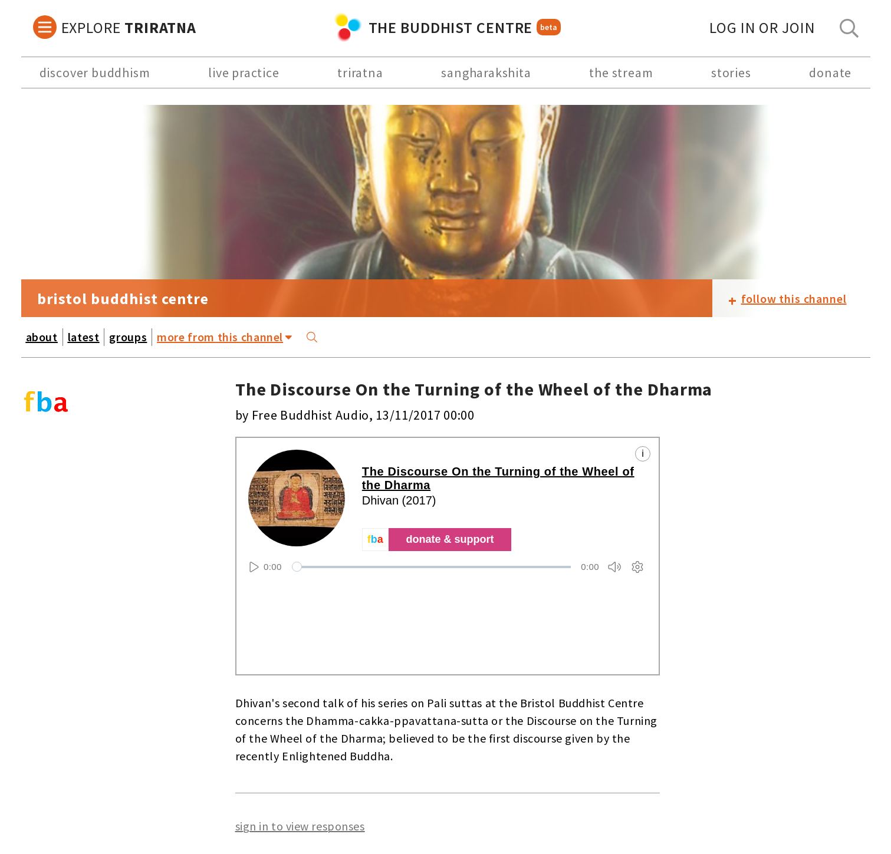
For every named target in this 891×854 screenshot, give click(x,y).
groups (128, 336)
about (42, 336)
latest (84, 336)
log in (762, 27)
